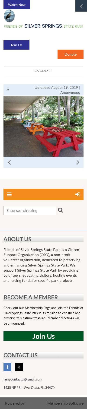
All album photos (8, 89)
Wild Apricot (36, 403)
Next (78, 162)
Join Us (16, 45)
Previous (9, 162)
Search (60, 210)
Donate (70, 54)
